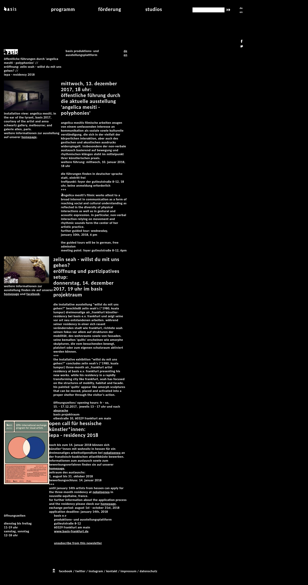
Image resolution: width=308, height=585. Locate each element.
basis (10, 9)
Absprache (60, 410)
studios (153, 9)
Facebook (33, 294)
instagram (96, 571)
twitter (80, 571)
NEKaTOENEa (112, 453)
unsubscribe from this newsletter (78, 543)
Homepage (29, 137)
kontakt (111, 571)
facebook (65, 571)
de (241, 8)
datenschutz (148, 571)
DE (125, 51)
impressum (129, 571)
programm (63, 9)
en (241, 12)
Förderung (109, 9)
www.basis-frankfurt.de (71, 531)
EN (125, 55)
